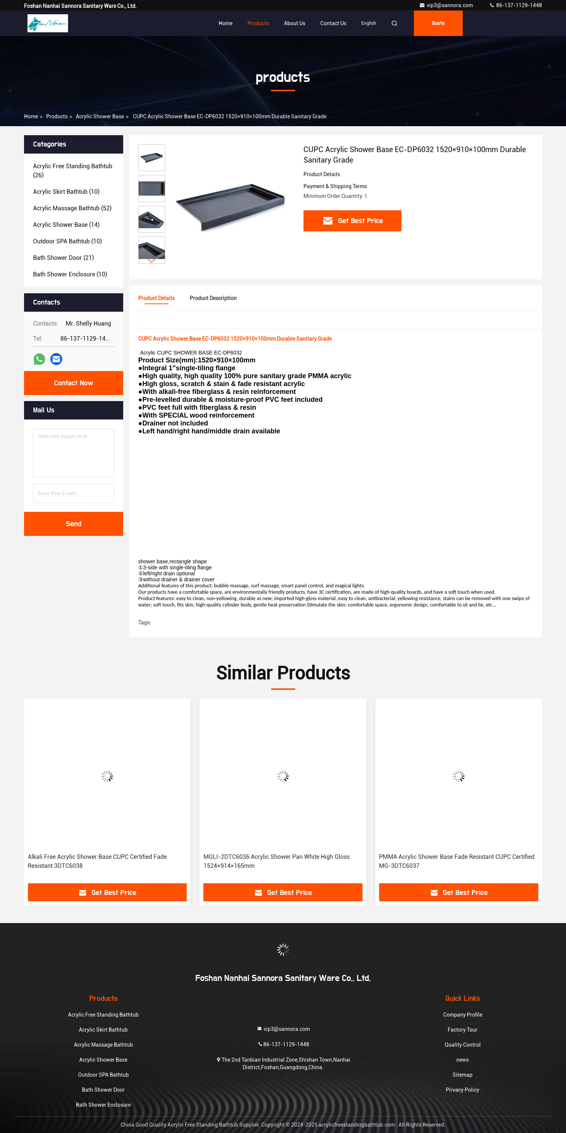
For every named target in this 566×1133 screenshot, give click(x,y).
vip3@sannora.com (446, 5)
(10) (66, 191)
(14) (66, 224)
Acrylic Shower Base (100, 116)
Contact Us (333, 23)
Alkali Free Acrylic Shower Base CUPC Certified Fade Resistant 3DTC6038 (97, 861)
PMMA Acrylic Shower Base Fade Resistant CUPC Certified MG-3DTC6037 (456, 861)
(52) (72, 208)
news (462, 1060)
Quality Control (463, 1045)
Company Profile (462, 1015)
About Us (294, 23)
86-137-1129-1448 (515, 5)
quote (438, 23)
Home (225, 23)
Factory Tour (462, 1030)
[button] (151, 260)
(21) (63, 257)
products (57, 116)
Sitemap (462, 1075)
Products (258, 23)
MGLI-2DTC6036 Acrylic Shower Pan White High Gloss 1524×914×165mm (277, 861)
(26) (72, 171)
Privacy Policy (462, 1090)
